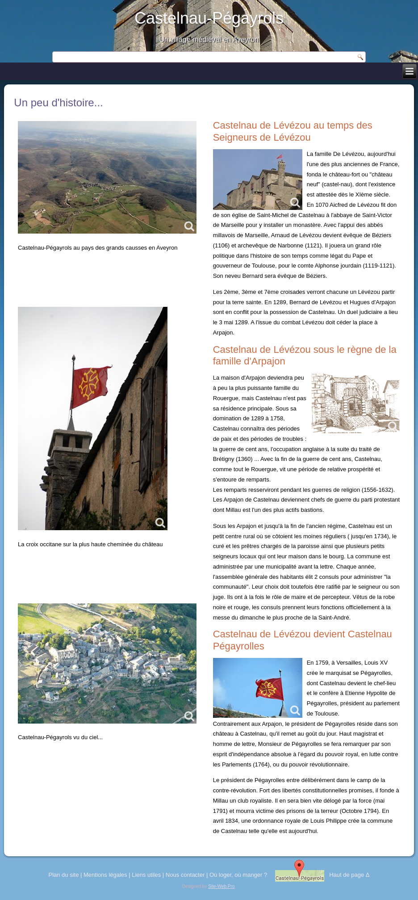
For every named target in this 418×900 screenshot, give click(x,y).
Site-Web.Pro (221, 886)
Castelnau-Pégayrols (209, 18)
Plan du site (63, 874)
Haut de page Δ (349, 874)
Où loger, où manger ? (238, 874)
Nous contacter (185, 874)
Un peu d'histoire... (58, 102)
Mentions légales (105, 874)
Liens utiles (146, 874)
